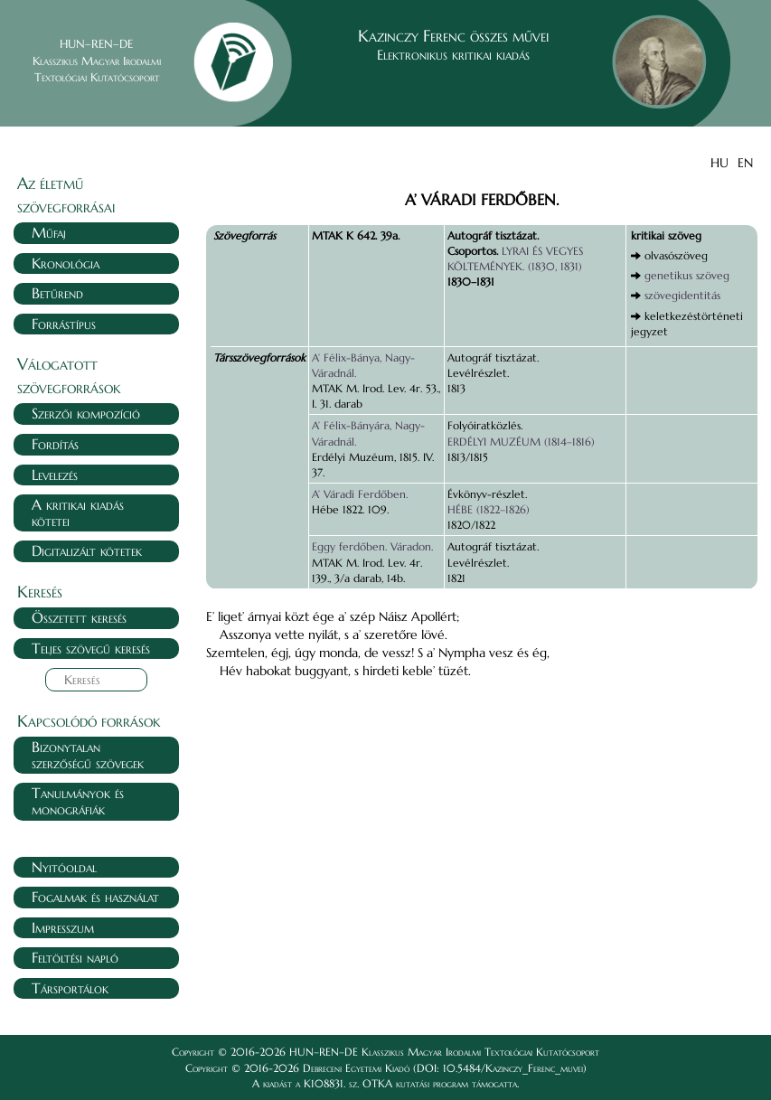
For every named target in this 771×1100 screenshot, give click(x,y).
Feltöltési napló (75, 957)
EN (745, 163)
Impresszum (63, 927)
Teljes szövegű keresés (91, 648)
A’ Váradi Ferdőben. (360, 494)
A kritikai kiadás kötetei (78, 512)
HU (719, 163)
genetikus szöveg (686, 275)
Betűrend (57, 293)
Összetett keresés (79, 617)
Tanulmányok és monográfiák (78, 801)
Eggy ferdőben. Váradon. (372, 546)
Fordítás (55, 444)
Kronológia (65, 263)
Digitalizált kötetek (87, 550)
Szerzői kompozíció (86, 413)
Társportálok (70, 988)
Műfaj (49, 232)
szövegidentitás (682, 295)
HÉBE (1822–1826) (488, 509)
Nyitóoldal (64, 867)
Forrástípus (64, 324)
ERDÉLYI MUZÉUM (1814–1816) (521, 441)
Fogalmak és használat (95, 897)
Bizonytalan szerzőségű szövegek (88, 755)
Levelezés (55, 474)
